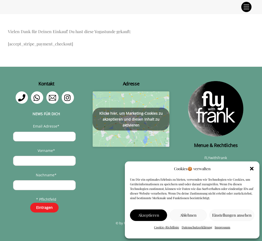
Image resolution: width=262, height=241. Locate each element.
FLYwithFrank (215, 157)
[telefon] (23, 97)
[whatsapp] (38, 97)
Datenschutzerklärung (197, 227)
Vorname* (46, 150)
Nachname (46, 174)
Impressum (222, 227)
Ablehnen (188, 215)
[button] (251, 168)
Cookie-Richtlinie (166, 227)
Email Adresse (46, 126)
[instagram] (69, 97)
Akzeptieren (148, 215)
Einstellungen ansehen (232, 215)
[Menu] (246, 7)
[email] (53, 97)
